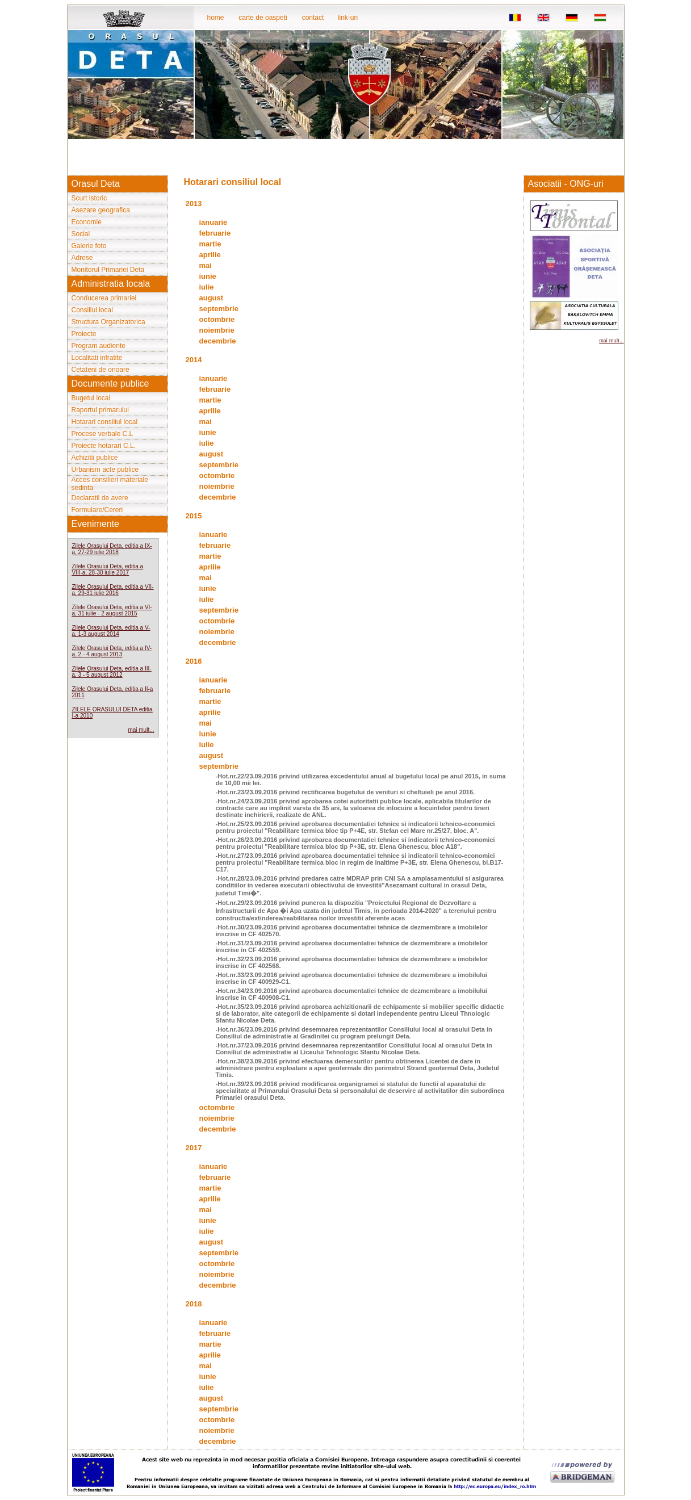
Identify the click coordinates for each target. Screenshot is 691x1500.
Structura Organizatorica (108, 322)
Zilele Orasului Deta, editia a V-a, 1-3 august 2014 (111, 631)
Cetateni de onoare (100, 370)
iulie (206, 287)
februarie (215, 233)
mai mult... (141, 730)
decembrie (217, 341)
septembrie (218, 308)
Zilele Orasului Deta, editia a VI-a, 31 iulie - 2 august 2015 (112, 610)
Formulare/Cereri (97, 510)
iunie (207, 276)
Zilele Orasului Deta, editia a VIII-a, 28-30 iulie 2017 (108, 569)
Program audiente (98, 346)
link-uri (348, 18)
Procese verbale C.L (102, 434)
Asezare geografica (101, 210)
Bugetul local (91, 398)
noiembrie (216, 330)
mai (205, 265)
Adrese (82, 258)
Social (81, 234)
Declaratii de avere (100, 498)
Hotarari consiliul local (105, 422)
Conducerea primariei (104, 298)
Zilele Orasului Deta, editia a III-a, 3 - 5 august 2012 (112, 671)
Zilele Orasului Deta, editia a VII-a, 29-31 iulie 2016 (113, 590)
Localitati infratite (97, 358)
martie (210, 244)
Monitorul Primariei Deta (108, 270)
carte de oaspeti (262, 18)
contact (313, 18)
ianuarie (213, 222)
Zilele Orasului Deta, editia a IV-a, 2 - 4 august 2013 (112, 651)
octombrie (217, 319)
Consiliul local (92, 310)
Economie (87, 222)
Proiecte (84, 334)
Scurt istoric (89, 198)
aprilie (210, 254)
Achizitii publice (95, 458)
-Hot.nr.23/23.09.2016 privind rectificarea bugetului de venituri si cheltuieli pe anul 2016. (345, 792)
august (211, 298)
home (215, 18)
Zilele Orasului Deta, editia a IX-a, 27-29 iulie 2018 (112, 549)
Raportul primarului (100, 410)
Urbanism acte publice (105, 470)
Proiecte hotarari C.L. (104, 446)
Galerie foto (89, 246)
